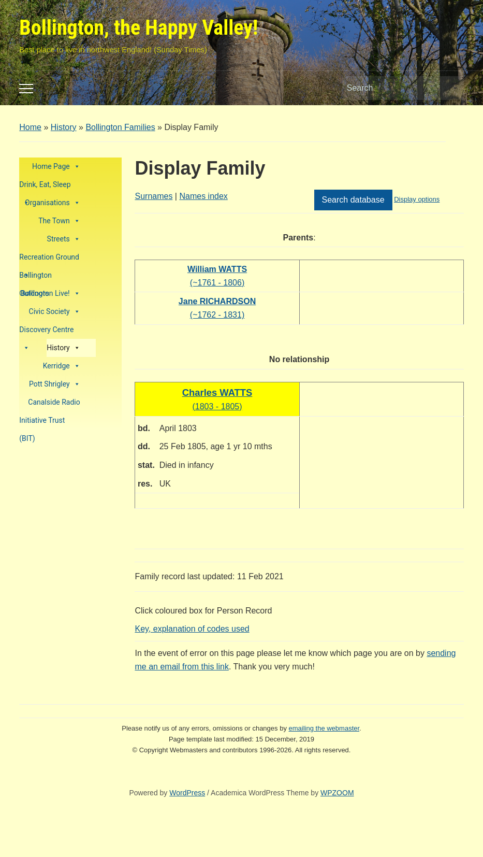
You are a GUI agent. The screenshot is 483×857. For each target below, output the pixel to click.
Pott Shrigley (54, 384)
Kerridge (61, 366)
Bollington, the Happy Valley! (138, 28)
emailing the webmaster (324, 728)
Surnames (153, 196)
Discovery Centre (46, 332)
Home (30, 127)
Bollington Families (120, 127)
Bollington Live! (50, 293)
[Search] (393, 88)
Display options (417, 199)
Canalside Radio (54, 402)
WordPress (187, 793)
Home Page (56, 167)
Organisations (52, 203)
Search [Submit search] (451, 88)
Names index (203, 196)
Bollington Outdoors (35, 277)
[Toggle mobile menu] (26, 88)
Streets (63, 239)
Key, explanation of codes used (192, 628)
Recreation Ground (49, 259)
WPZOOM (337, 793)
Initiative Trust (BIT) (42, 423)
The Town (59, 221)
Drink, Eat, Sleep (44, 187)
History (64, 127)
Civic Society (54, 312)
